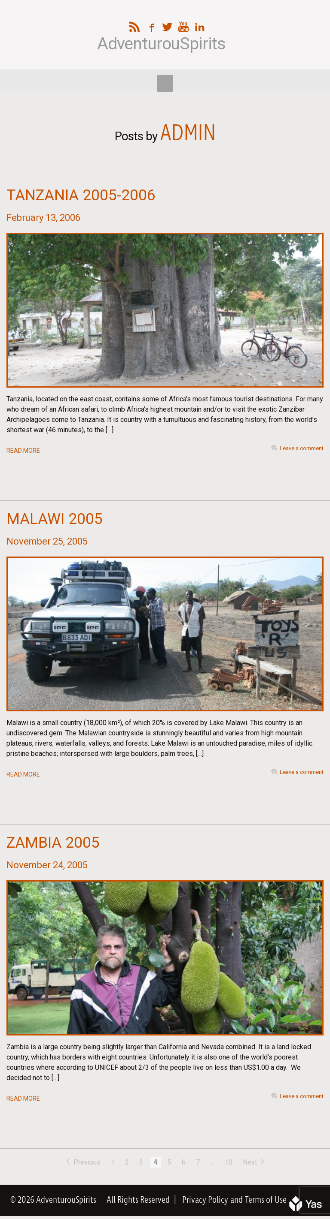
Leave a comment (302, 448)
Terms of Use (266, 1200)
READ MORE (23, 450)
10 (228, 1162)
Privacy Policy (205, 1200)
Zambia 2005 (53, 843)
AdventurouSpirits (161, 44)
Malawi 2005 (54, 519)
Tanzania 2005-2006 (81, 195)
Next (254, 1162)
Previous (83, 1162)
